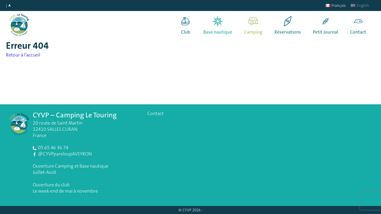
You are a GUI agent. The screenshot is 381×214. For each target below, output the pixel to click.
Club (185, 32)
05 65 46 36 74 (53, 147)
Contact (358, 32)
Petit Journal (325, 32)
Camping (253, 32)
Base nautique (217, 32)
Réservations (287, 32)
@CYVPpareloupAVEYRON (65, 154)
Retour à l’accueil (23, 55)
